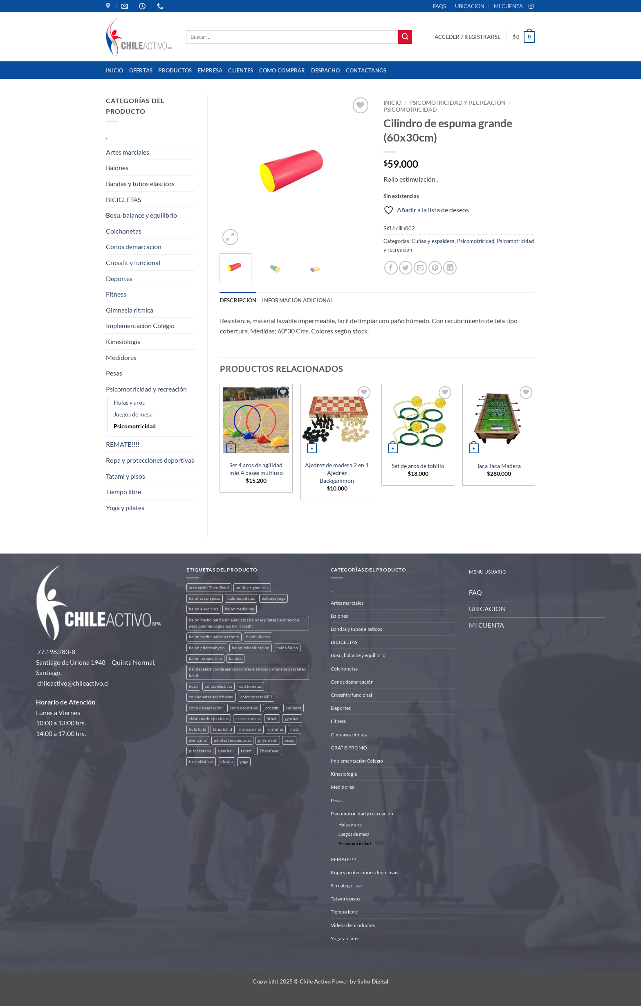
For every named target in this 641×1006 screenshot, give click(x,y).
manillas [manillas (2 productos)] (275, 729)
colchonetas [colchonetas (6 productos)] (250, 686)
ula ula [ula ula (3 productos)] (226, 761)
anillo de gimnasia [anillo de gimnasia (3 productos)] (252, 587)
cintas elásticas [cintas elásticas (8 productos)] (218, 686)
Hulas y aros (129, 402)
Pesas (114, 373)
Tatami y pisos (125, 476)
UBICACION (469, 6)
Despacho (325, 70)
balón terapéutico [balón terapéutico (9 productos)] (205, 658)
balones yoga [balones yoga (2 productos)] (273, 598)
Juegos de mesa (133, 414)
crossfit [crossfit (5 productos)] (272, 708)
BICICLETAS (123, 199)
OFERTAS (141, 70)
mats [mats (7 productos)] (294, 729)
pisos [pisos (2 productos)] (289, 740)
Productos (175, 70)
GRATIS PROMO (349, 748)
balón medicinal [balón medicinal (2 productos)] (239, 609)
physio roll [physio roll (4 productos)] (268, 740)
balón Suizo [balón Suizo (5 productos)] (287, 648)
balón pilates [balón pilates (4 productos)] (258, 637)
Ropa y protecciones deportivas (150, 460)
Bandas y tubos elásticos (140, 183)
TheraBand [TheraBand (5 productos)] (270, 751)
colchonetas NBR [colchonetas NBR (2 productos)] (256, 697)
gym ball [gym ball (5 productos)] (292, 718)
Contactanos (366, 70)
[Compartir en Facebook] (391, 268)
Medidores (121, 357)
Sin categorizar (347, 885)
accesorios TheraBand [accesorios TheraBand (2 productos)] (209, 587)
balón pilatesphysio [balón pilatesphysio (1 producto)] (207, 648)
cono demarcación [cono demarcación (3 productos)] (206, 708)
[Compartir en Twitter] (405, 268)
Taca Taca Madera (499, 465)
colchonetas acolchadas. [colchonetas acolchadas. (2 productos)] (211, 697)
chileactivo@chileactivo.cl (73, 683)
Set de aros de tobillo (418, 465)
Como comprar (282, 70)
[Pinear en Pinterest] (435, 268)
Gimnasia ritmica (129, 310)
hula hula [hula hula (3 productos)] (197, 729)
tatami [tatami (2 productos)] (247, 751)
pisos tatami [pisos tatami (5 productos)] (200, 751)
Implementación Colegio (140, 325)
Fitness (116, 294)
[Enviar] (405, 37)
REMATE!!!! (122, 444)
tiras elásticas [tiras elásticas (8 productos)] (201, 761)
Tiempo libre (123, 491)
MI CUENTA (508, 6)
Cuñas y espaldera (433, 241)
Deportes (119, 278)
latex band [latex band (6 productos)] (222, 729)
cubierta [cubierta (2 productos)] (293, 708)
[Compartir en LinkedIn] (450, 268)
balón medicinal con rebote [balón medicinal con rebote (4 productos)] (214, 637)
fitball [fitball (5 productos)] (272, 718)
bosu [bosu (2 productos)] (193, 686)
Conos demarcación (133, 246)
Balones (117, 167)
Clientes (240, 70)
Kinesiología (123, 341)
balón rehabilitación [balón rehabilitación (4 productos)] (250, 648)
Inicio (114, 70)
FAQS (439, 6)
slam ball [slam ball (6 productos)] (226, 751)
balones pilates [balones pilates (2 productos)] (241, 598)
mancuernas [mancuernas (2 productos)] (250, 729)
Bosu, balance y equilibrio (141, 215)
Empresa (210, 70)
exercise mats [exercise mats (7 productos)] (247, 718)
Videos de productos (353, 925)
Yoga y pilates (125, 507)
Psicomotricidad (135, 426)
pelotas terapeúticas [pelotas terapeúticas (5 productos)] (232, 740)
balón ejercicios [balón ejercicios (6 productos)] (203, 609)
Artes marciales (127, 152)
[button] (467, 37)
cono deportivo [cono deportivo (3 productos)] (244, 708)
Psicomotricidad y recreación (146, 389)
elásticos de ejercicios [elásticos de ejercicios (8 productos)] (209, 718)
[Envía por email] (420, 268)
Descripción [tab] (238, 300)
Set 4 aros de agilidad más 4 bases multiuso (256, 468)
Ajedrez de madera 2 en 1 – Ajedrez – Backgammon (337, 472)
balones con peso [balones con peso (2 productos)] (204, 598)
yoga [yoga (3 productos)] (244, 761)
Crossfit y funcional (133, 262)
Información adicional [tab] (297, 300)
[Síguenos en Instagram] (531, 6)
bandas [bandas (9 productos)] (235, 658)
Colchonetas (123, 231)
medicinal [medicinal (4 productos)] (198, 740)
